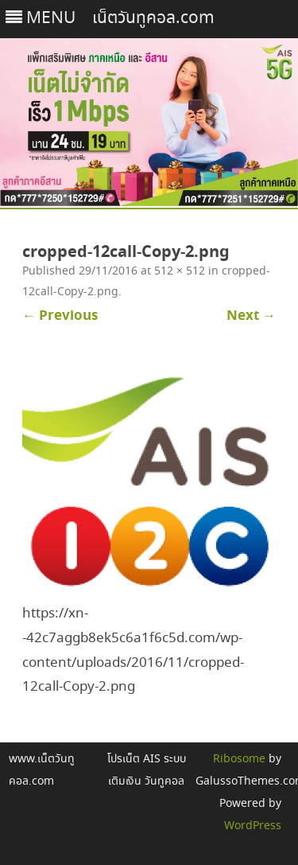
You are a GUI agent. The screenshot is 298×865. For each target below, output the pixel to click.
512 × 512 (179, 271)
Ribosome (239, 759)
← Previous (60, 316)
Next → (251, 316)
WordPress (252, 826)
